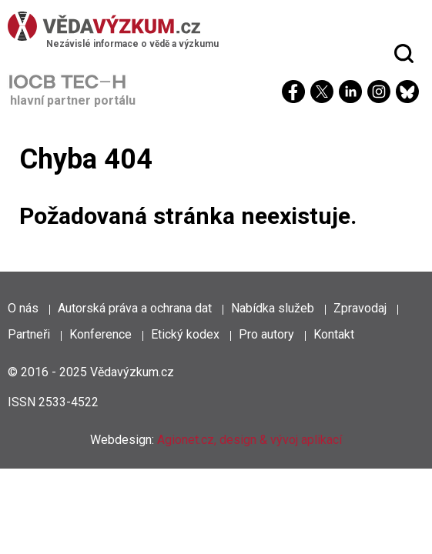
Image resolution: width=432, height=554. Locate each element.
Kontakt (333, 334)
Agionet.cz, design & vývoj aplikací (249, 439)
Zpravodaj (360, 308)
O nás (23, 308)
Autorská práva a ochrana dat (135, 308)
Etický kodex (185, 334)
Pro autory (266, 334)
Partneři (29, 334)
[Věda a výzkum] (212, 26)
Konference (100, 334)
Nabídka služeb (272, 308)
